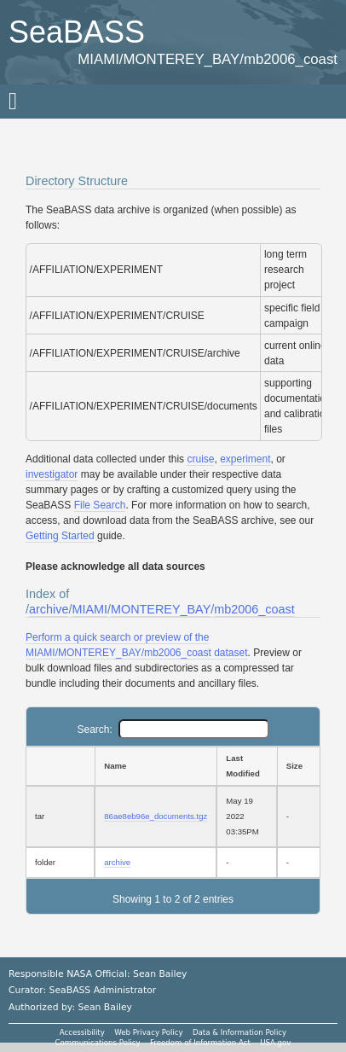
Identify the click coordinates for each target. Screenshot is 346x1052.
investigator (52, 474)
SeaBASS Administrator (103, 990)
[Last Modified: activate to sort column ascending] (246, 766)
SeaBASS (77, 32)
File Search (100, 505)
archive (48, 609)
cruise (200, 459)
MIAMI (89, 609)
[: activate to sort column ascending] (60, 766)
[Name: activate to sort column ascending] (155, 766)
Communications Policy (98, 1042)
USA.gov (275, 1042)
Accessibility (82, 1032)
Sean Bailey (104, 1007)
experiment (245, 459)
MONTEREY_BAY (160, 609)
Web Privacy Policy (148, 1032)
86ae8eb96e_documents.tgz (155, 816)
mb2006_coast (254, 609)
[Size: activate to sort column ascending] (298, 766)
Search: (172, 729)
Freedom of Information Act (200, 1042)
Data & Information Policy (239, 1032)
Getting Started (60, 536)
